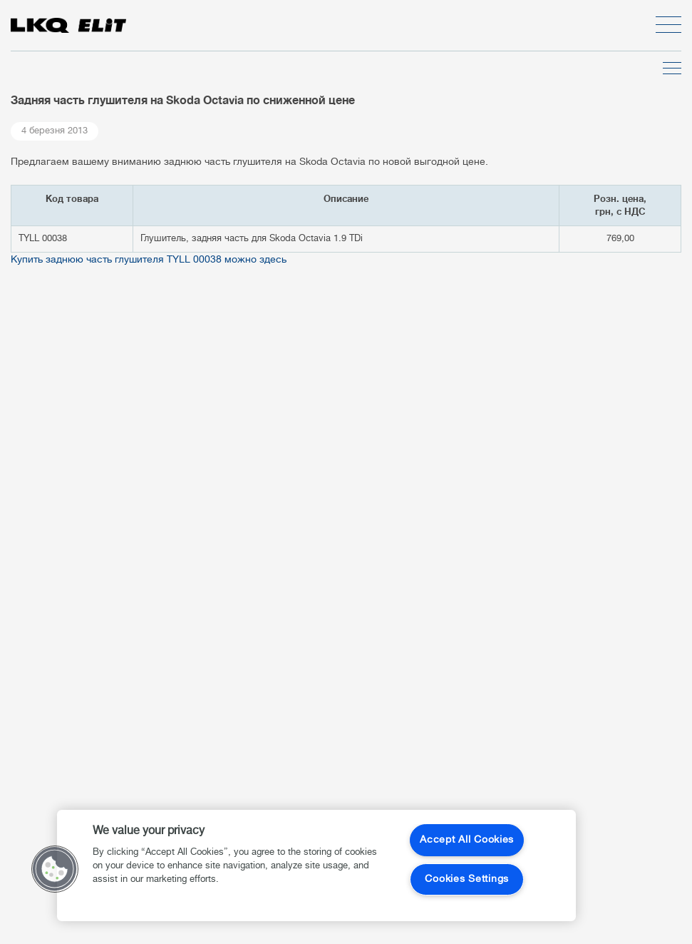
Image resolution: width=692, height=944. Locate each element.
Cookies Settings (467, 879)
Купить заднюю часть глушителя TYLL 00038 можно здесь (148, 260)
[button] (55, 869)
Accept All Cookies (467, 840)
